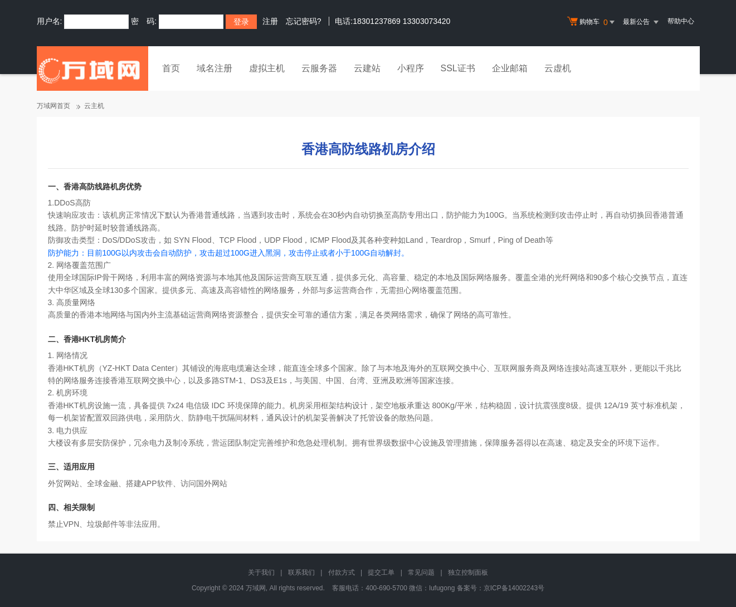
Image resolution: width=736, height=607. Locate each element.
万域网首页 (53, 106)
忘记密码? (303, 21)
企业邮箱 (510, 68)
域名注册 (214, 68)
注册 (270, 21)
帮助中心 (680, 21)
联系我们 (301, 572)
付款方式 (341, 572)
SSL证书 (458, 68)
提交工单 (381, 572)
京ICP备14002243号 (514, 588)
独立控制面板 (468, 572)
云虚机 (557, 68)
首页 (171, 68)
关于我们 (261, 572)
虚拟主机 (267, 68)
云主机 (94, 106)
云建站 (367, 68)
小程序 (410, 68)
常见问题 (421, 572)
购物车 (592, 22)
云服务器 (319, 68)
